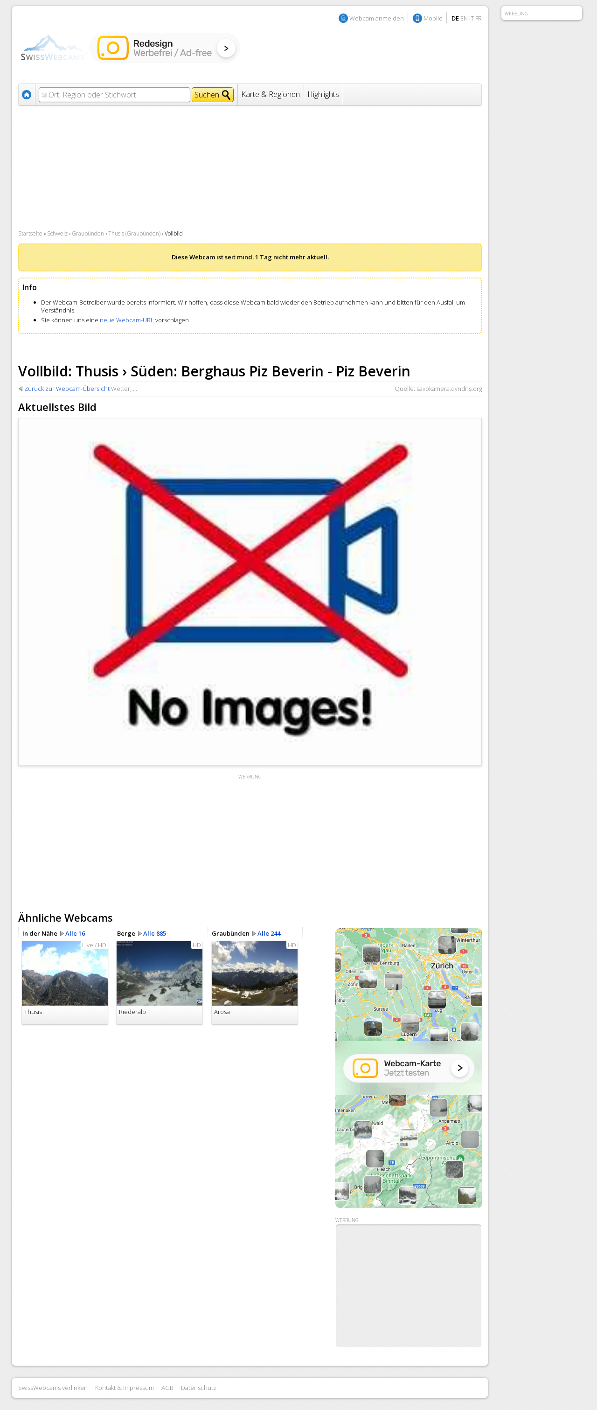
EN (464, 18)
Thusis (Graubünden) (134, 233)
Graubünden (88, 233)
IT (471, 18)
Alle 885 (154, 933)
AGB (167, 1387)
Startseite (30, 233)
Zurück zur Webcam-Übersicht (67, 388)
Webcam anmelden (376, 18)
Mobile (433, 18)
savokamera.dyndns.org (449, 388)
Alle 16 (75, 933)
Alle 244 (268, 933)
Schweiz (57, 233)
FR (478, 18)
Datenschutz (198, 1387)
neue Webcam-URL (127, 320)
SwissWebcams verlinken (53, 1387)
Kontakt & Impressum (124, 1387)
